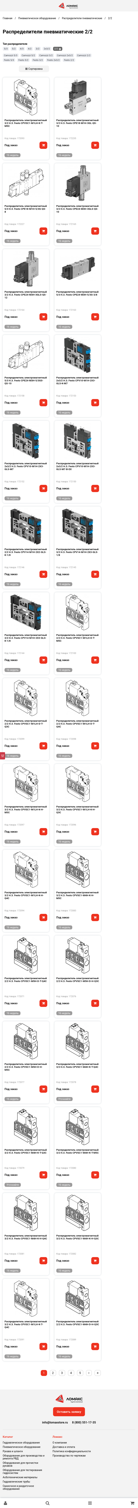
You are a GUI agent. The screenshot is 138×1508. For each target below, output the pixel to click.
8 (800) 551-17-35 (84, 1422)
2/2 (56, 48)
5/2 (14, 48)
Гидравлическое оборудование (21, 1442)
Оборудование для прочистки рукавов (20, 1464)
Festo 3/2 (38, 60)
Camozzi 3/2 (46, 55)
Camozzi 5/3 (10, 55)
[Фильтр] (2, 755)
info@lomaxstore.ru (55, 1422)
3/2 (37, 48)
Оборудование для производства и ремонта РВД (24, 1457)
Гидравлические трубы (16, 1481)
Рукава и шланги (13, 1451)
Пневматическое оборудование (21, 1446)
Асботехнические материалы (20, 1477)
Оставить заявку (69, 1412)
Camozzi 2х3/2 (65, 55)
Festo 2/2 (69, 60)
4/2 (30, 48)
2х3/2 (47, 48)
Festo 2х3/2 (53, 60)
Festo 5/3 (9, 60)
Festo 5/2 (23, 60)
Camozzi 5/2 (28, 55)
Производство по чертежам (69, 1455)
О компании (60, 1442)
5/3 (6, 48)
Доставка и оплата (64, 1446)
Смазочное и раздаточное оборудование (18, 1487)
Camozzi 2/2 (84, 55)
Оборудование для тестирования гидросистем (22, 1471)
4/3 (22, 48)
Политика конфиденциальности (72, 1451)
